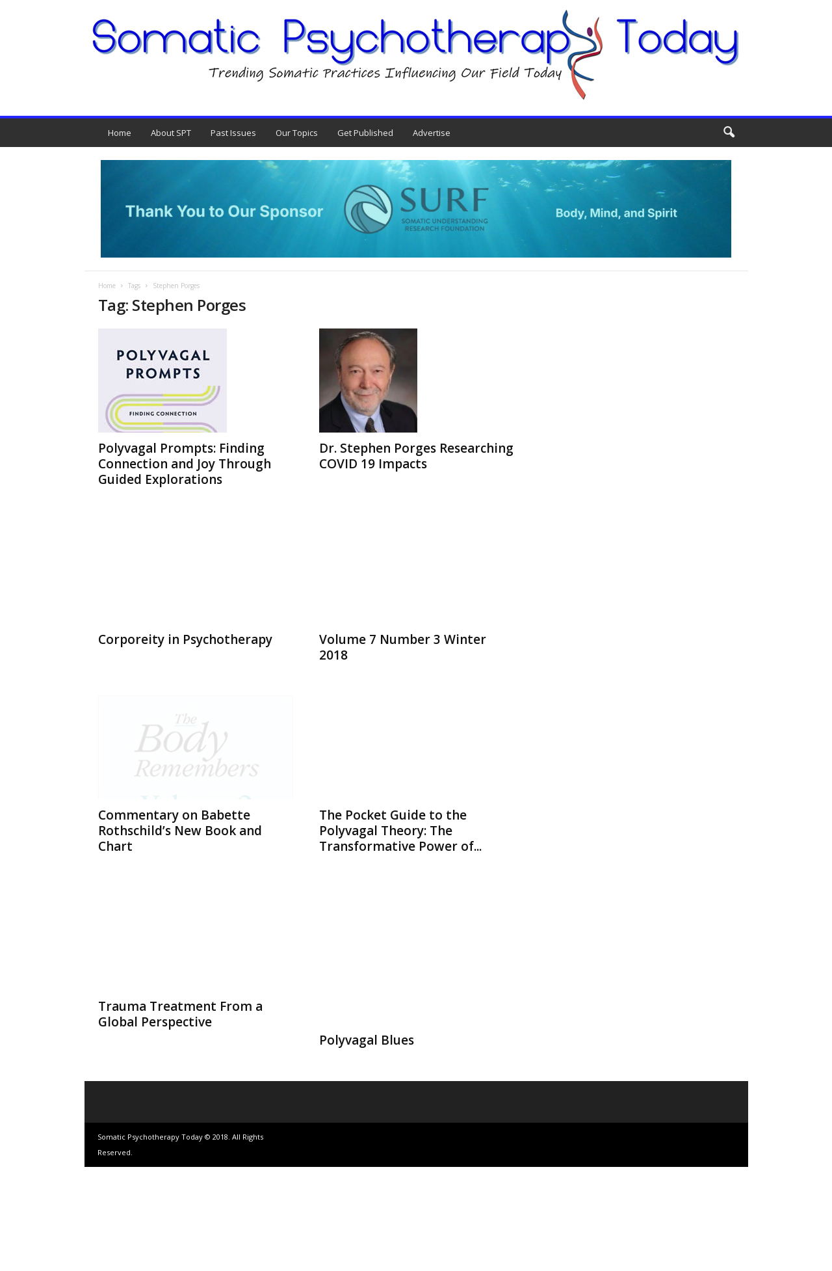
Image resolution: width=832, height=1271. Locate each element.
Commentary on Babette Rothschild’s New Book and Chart (180, 831)
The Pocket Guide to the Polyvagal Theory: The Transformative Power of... (400, 935)
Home (119, 133)
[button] (728, 132)
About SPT (171, 133)
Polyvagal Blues (366, 1144)
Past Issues (233, 133)
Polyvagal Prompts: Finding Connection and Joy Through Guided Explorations (184, 464)
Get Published (365, 133)
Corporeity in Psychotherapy (185, 639)
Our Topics (297, 133)
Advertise (431, 133)
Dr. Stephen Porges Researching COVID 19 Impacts (416, 456)
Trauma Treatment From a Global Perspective (180, 1118)
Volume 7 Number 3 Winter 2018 (402, 647)
